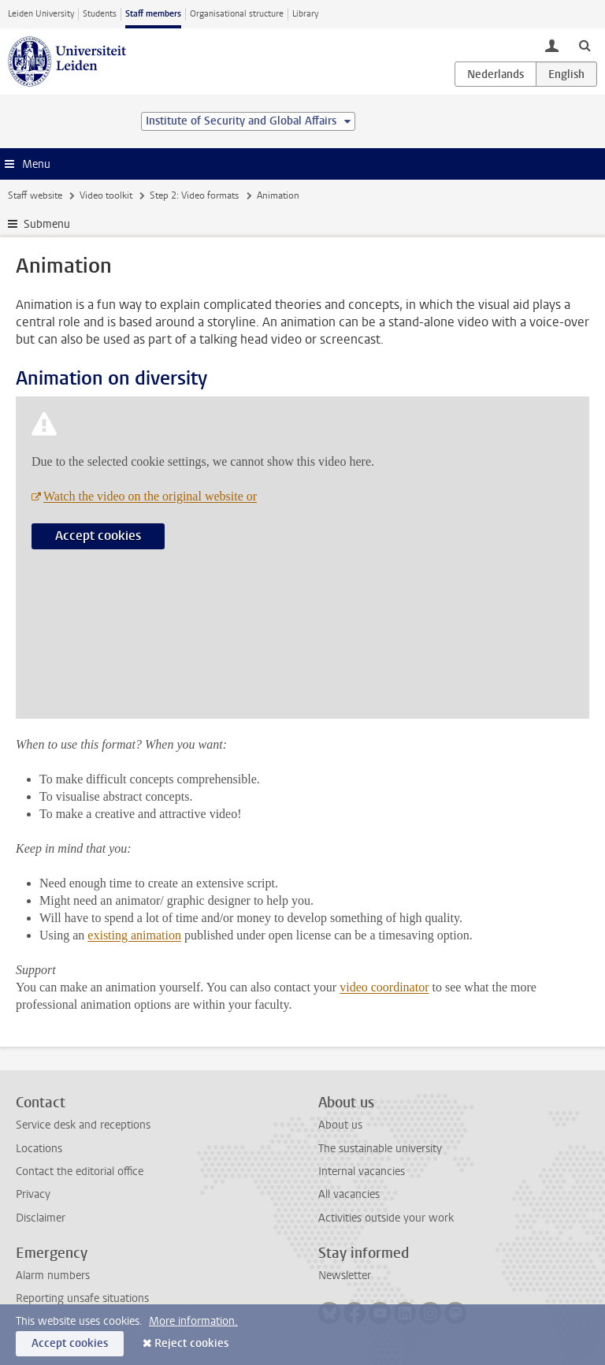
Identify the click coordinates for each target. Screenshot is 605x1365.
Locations (39, 1148)
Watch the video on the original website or (150, 496)
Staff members (153, 14)
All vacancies (349, 1194)
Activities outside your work (386, 1218)
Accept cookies (98, 535)
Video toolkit (106, 195)
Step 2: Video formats (194, 195)
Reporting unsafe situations (82, 1298)
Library (305, 14)
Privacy (33, 1194)
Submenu (47, 224)
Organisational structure (237, 14)
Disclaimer (40, 1218)
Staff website (35, 195)
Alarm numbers (53, 1275)
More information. (193, 1321)
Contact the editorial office (79, 1171)
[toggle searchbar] (584, 45)
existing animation (134, 935)
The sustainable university (380, 1148)
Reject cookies (191, 1343)
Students (100, 14)
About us (340, 1125)
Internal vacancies (361, 1171)
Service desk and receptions (83, 1125)
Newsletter (344, 1275)
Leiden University (41, 14)
